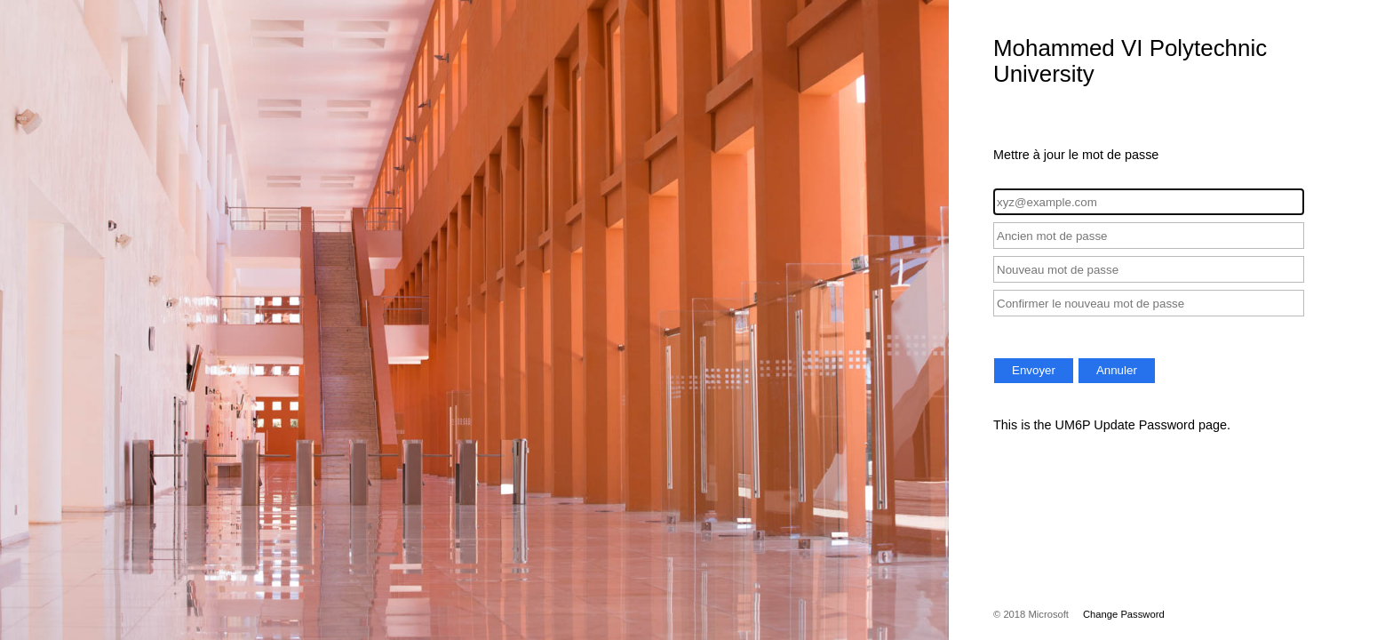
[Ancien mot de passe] (1148, 235)
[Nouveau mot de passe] (1148, 269)
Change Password (1124, 614)
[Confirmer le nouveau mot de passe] (1148, 303)
